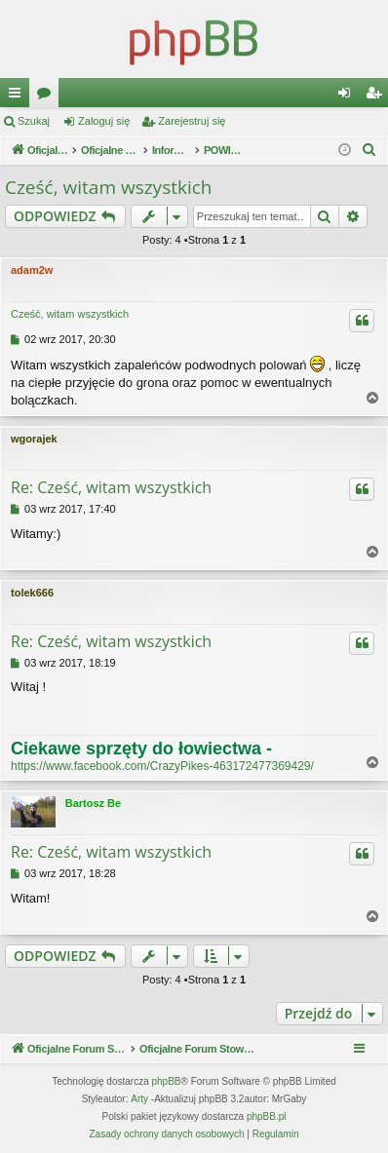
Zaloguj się (104, 121)
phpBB (166, 1081)
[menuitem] (369, 150)
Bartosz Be (93, 803)
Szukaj (34, 121)
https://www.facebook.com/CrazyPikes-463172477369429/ (162, 766)
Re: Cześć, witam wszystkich (111, 487)
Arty (139, 1099)
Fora (47, 96)
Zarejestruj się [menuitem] (377, 96)
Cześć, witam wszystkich (109, 187)
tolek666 (32, 592)
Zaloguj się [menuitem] (348, 96)
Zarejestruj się (191, 121)
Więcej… (18, 96)
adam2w (32, 270)
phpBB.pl (267, 1116)
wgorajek (34, 438)
